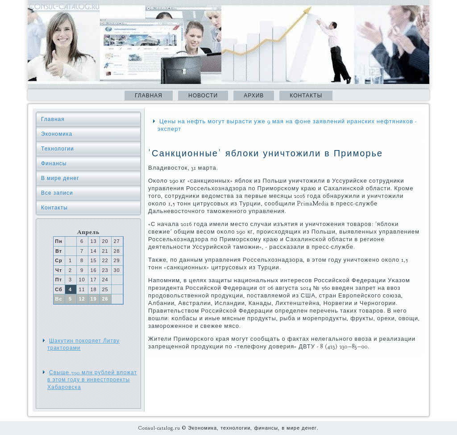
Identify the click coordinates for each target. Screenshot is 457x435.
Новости (203, 95)
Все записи (57, 193)
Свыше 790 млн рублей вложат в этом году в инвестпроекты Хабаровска (92, 380)
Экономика (56, 134)
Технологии (57, 148)
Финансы (53, 163)
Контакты (306, 95)
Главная (148, 95)
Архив (254, 95)
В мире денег (60, 178)
